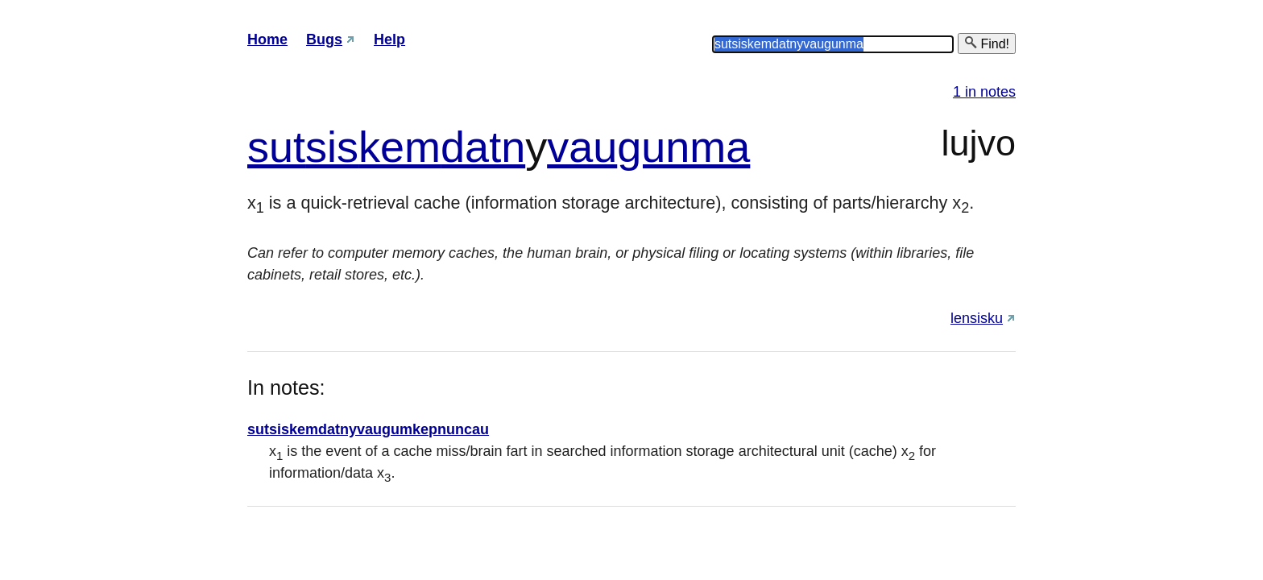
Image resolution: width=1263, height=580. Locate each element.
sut (276, 146)
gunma (683, 146)
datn (483, 146)
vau (582, 146)
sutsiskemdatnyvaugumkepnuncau (368, 429)
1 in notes (984, 92)
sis (331, 146)
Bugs (324, 39)
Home (267, 39)
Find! (986, 43)
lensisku (976, 318)
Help (389, 39)
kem (399, 146)
